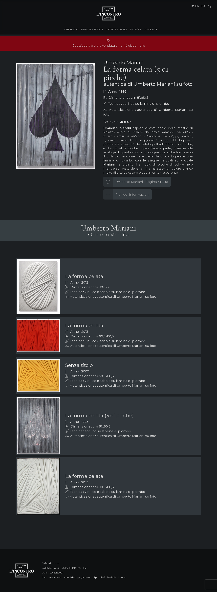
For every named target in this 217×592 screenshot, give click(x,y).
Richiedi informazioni (132, 194)
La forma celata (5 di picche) (99, 415)
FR (203, 6)
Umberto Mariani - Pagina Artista (141, 182)
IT (192, 6)
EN (197, 6)
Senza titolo (79, 365)
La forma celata (84, 276)
